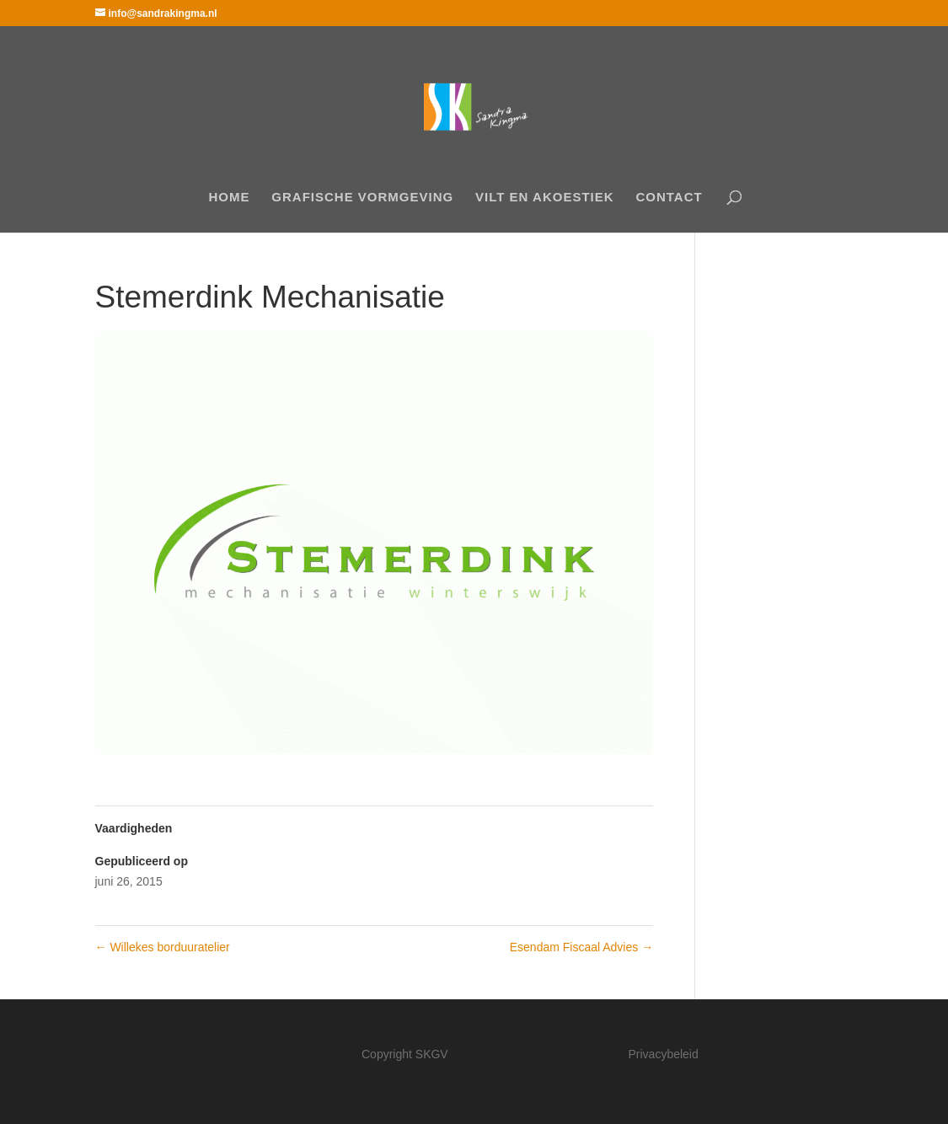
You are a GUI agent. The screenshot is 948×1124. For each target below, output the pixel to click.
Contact (668, 197)
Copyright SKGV (405, 1054)
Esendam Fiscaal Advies (581, 947)
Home (228, 197)
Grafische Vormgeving (362, 197)
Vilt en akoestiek (544, 197)
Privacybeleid (664, 1054)
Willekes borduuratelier (162, 947)
